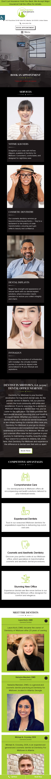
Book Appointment (25, 28)
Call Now (12, 777)
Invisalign (15, 352)
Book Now (25, 450)
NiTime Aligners (18, 143)
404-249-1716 (25, 23)
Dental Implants (19, 282)
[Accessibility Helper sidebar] (2, 17)
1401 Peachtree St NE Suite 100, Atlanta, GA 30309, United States (25, 20)
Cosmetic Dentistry (21, 211)
